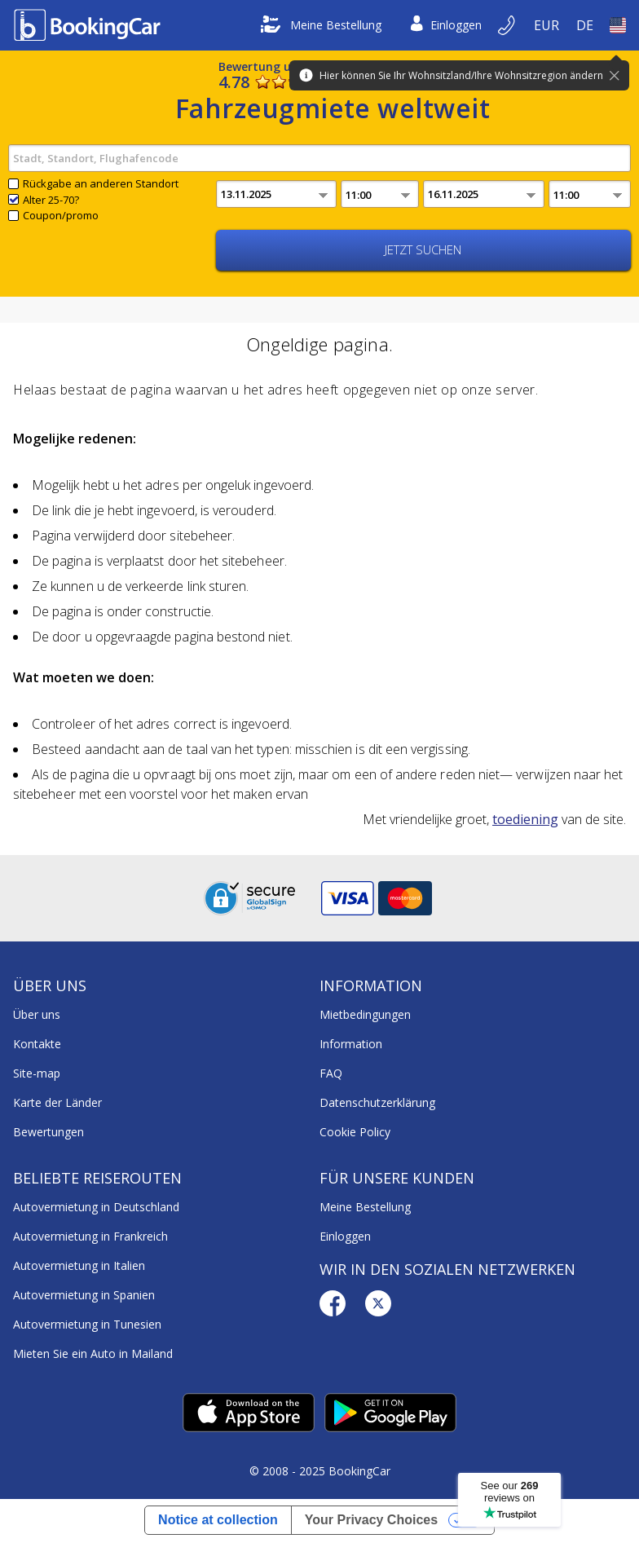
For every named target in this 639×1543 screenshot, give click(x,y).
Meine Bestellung (321, 25)
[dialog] (608, 1512)
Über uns (36, 1014)
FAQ (331, 1073)
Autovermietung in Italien (79, 1265)
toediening (525, 819)
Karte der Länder (57, 1102)
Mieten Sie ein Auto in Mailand (93, 1353)
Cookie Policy (355, 1132)
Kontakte (37, 1043)
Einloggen (446, 25)
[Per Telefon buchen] (508, 25)
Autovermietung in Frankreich (90, 1236)
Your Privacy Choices (371, 1520)
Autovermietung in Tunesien (87, 1324)
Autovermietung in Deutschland (96, 1207)
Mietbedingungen (365, 1014)
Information (351, 1043)
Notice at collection (218, 1520)
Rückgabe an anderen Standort (100, 183)
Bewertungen (48, 1132)
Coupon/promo (61, 215)
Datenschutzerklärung (377, 1102)
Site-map (36, 1073)
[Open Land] (618, 25)
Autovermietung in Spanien (84, 1295)
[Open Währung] (547, 25)
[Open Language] (584, 25)
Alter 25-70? (51, 199)
